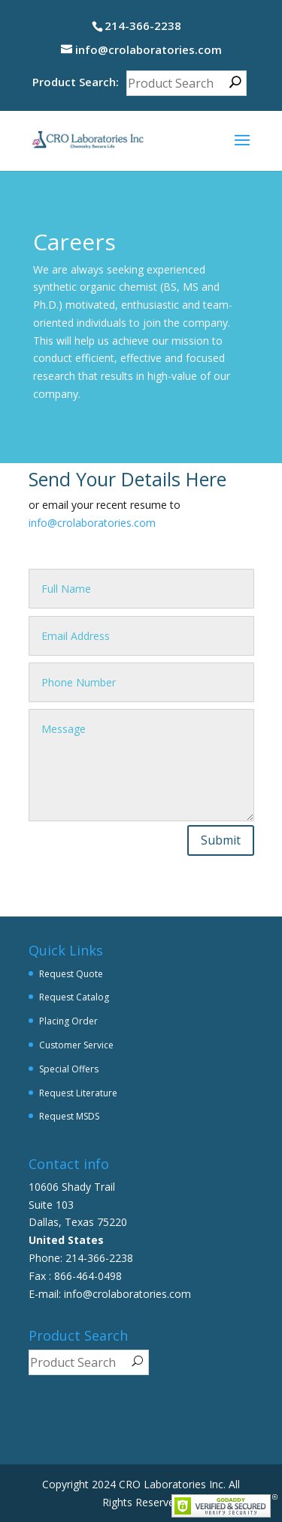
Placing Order (68, 1021)
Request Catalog (74, 997)
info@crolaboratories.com (92, 523)
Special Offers (69, 1069)
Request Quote (71, 973)
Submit (221, 840)
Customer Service (76, 1045)
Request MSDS (69, 1116)
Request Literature (78, 1093)
